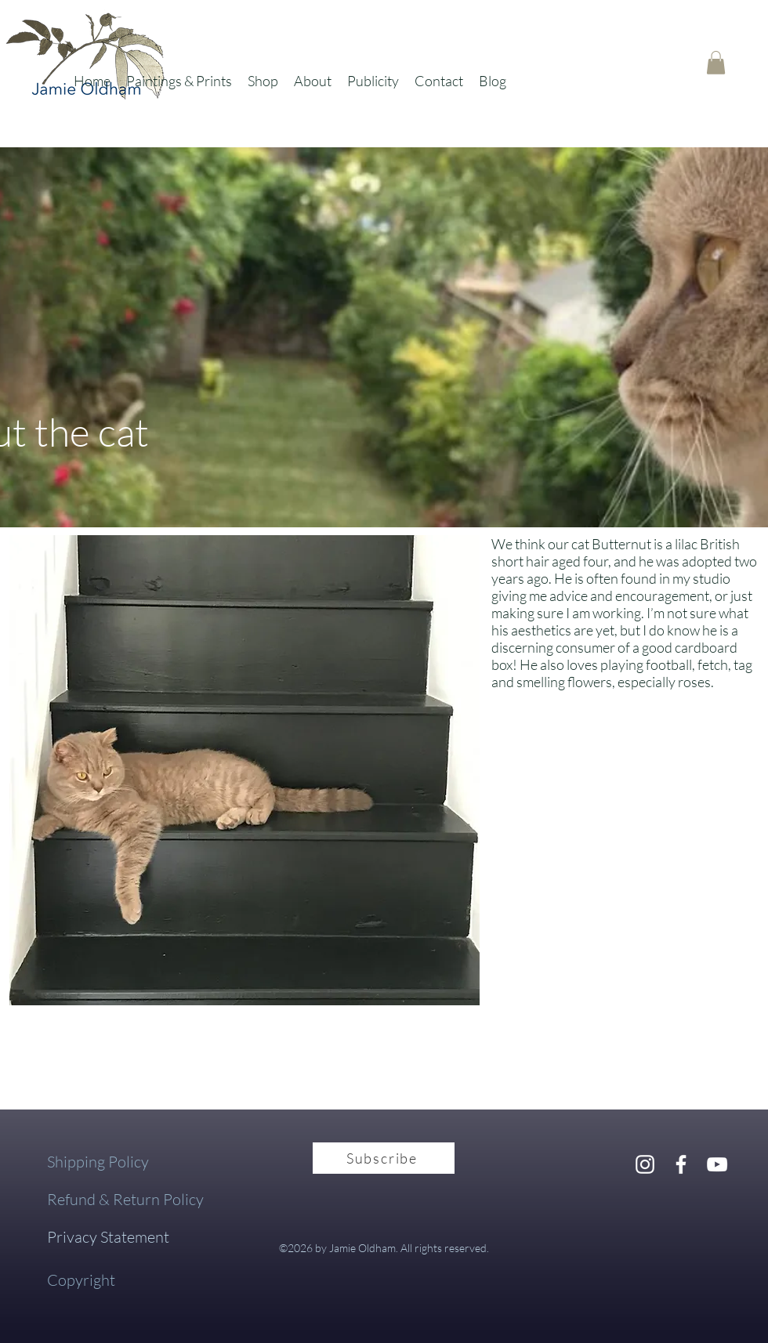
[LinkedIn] (645, 1164)
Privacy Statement (108, 1237)
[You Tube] (717, 1164)
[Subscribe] (384, 1158)
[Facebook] (681, 1164)
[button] (179, 80)
